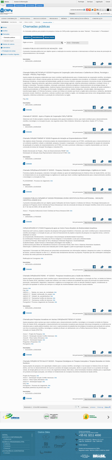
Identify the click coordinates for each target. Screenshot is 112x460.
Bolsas (5, 27)
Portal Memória (13, 22)
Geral (20, 22)
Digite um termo (28, 42)
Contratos (7, 453)
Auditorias (7, 444)
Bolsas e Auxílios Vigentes (11, 54)
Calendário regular (9, 41)
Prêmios (64, 18)
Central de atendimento (78, 10)
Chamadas (37, 22)
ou (65, 42)
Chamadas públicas (47, 22)
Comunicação (97, 18)
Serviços (90, 2)
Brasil (7, 2)
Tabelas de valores (8, 44)
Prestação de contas (9, 51)
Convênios (7, 446)
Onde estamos (83, 445)
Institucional (25, 18)
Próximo (99, 407)
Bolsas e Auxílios (40, 18)
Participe (81, 2)
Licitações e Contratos (13, 451)
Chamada (29, 109)
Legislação (99, 2)
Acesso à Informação (9, 18)
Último (107, 407)
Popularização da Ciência (79, 18)
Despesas (7, 448)
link (27, 99)
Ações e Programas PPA (13, 442)
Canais (108, 2)
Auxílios (5, 31)
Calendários (6, 47)
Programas (54, 18)
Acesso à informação (21, 2)
